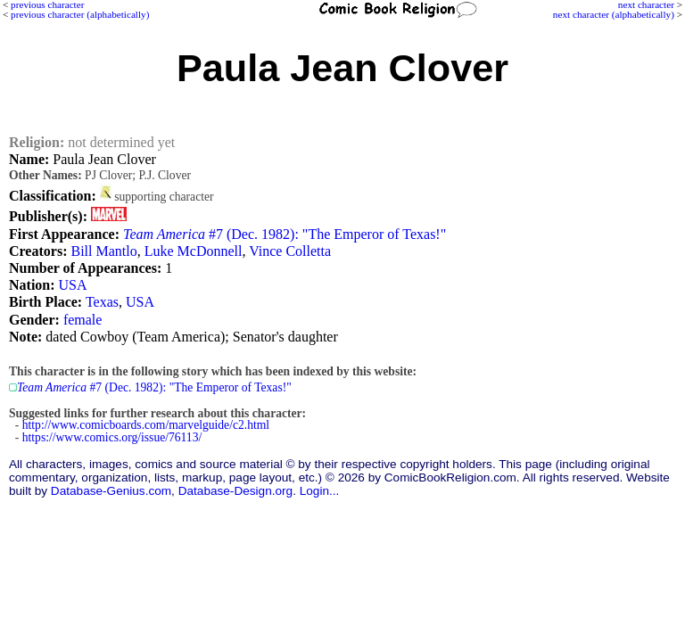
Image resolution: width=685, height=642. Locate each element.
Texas (102, 301)
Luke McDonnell (193, 251)
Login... (320, 491)
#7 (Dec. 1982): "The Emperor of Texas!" (284, 234)
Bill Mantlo (103, 251)
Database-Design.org (235, 491)
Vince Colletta (290, 251)
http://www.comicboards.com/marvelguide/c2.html (145, 425)
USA (73, 284)
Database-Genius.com (111, 491)
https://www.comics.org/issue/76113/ (112, 437)
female (83, 319)
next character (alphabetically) (613, 14)
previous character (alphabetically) (80, 14)
